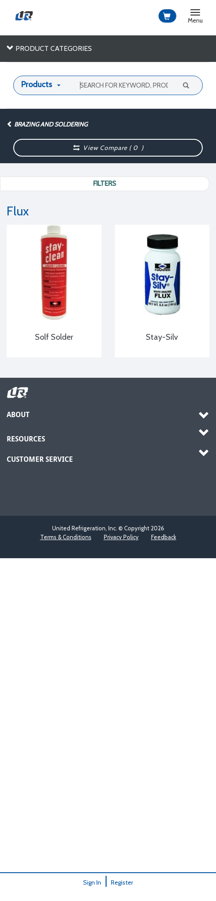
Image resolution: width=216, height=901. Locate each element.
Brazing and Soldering (47, 124)
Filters (104, 184)
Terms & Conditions (65, 537)
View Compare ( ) (108, 148)
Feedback (163, 537)
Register (122, 882)
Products (36, 84)
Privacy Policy (121, 537)
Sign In (92, 882)
